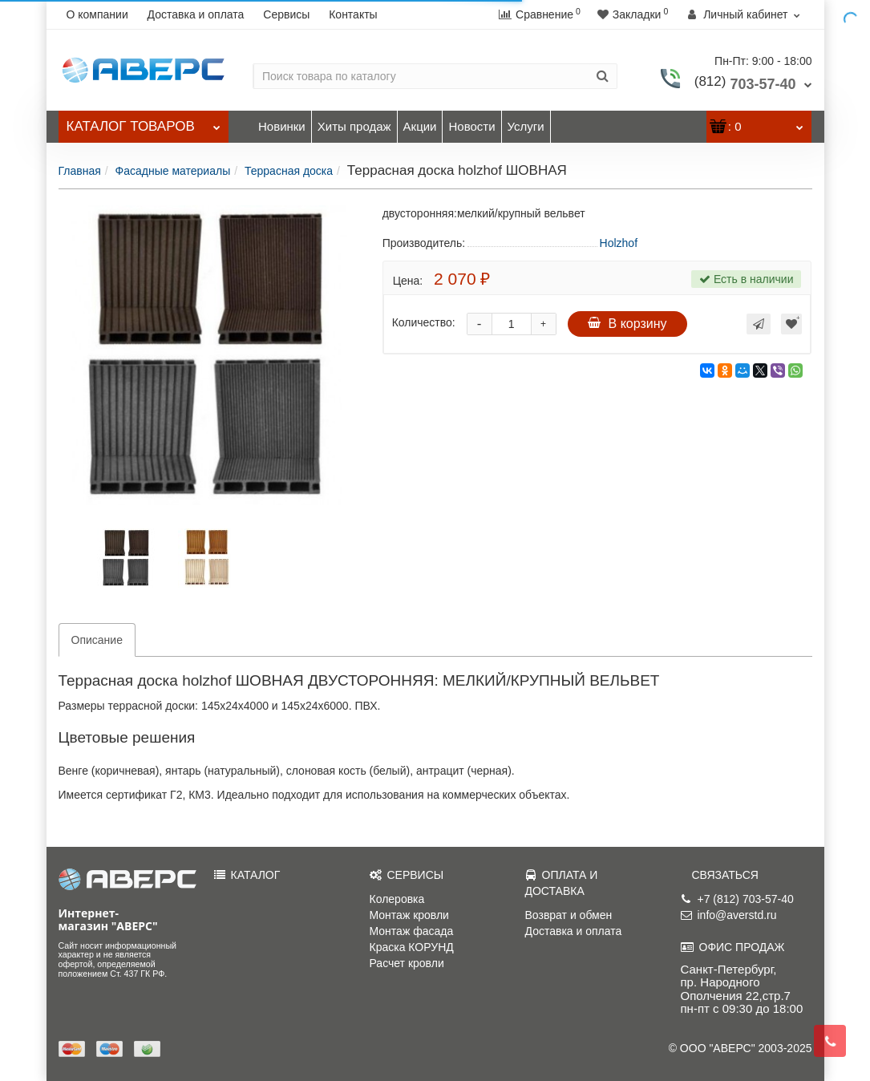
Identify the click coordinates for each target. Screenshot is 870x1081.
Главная (80, 170)
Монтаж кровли (409, 915)
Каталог (144, 122)
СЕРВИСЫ (407, 874)
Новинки (282, 126)
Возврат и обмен (569, 915)
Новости (471, 126)
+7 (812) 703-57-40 (737, 899)
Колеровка (397, 899)
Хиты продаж (354, 126)
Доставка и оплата (196, 14)
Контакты (353, 14)
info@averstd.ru (729, 915)
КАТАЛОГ (247, 874)
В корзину (627, 323)
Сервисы (286, 14)
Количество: (423, 322)
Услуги (526, 126)
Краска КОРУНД (412, 947)
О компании (97, 14)
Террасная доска (289, 170)
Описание (97, 640)
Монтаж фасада (412, 931)
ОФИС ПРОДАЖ (733, 947)
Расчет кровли (407, 963)
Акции (420, 126)
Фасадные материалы (173, 170)
